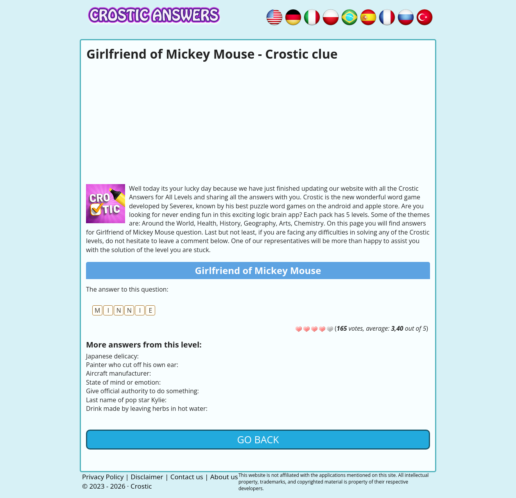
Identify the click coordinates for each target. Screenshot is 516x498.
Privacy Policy (103, 476)
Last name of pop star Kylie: (126, 400)
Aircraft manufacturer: (118, 373)
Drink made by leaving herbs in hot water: (147, 408)
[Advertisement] (258, 121)
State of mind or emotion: (123, 382)
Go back (258, 439)
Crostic (141, 486)
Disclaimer (147, 476)
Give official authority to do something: (142, 391)
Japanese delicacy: (112, 356)
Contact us (186, 476)
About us (224, 476)
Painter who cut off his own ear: (132, 364)
